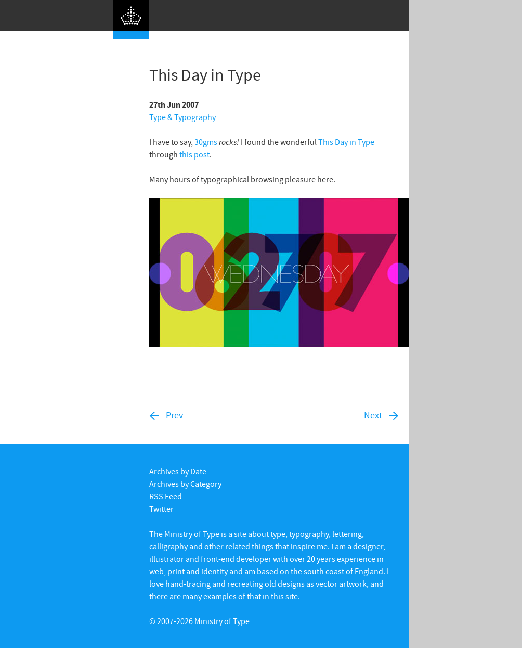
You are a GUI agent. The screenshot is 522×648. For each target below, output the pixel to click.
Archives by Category (185, 484)
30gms (205, 142)
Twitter (161, 509)
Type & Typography (182, 117)
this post (194, 154)
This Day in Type (346, 142)
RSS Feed (165, 496)
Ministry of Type (222, 621)
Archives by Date (177, 471)
